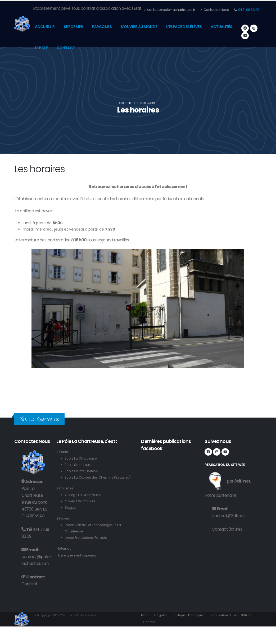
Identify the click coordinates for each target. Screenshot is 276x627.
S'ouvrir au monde (139, 26)
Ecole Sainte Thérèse (83, 471)
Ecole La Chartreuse (82, 458)
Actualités (221, 26)
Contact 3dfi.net (227, 529)
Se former (73, 26)
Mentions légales (154, 615)
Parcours (102, 26)
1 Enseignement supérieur (78, 561)
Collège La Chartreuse (84, 501)
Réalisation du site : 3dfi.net (230, 615)
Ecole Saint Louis (79, 464)
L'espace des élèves (184, 26)
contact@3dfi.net (228, 516)
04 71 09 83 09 (248, 9)
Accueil (125, 103)
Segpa (70, 514)
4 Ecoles (63, 452)
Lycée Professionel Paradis (88, 544)
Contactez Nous (214, 9)
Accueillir (45, 26)
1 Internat (63, 555)
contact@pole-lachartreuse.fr (169, 9)
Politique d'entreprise (188, 615)
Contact (66, 47)
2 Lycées (63, 524)
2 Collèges (65, 494)
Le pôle (41, 47)
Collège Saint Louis (81, 507)
